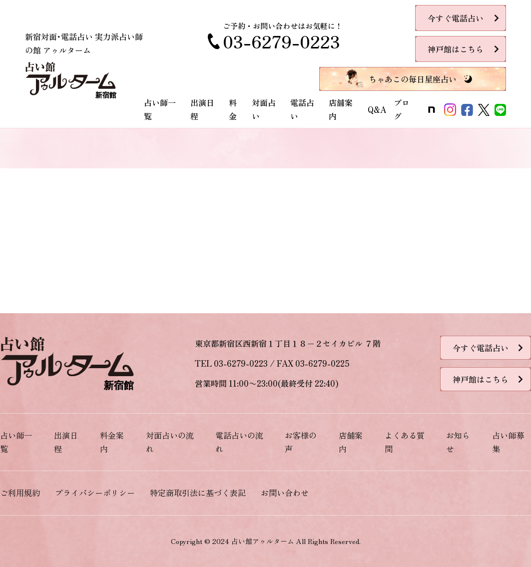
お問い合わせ (285, 493)
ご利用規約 (20, 493)
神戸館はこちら (456, 49)
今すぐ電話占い (456, 18)
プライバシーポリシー (95, 493)
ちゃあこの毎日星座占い (413, 79)
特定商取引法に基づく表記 (198, 493)
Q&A (377, 109)
